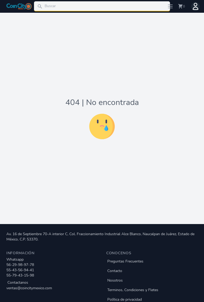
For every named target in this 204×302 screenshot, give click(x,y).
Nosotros (115, 280)
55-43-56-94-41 (20, 270)
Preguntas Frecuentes (125, 261)
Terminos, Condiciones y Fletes (132, 289)
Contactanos (52, 285)
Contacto (114, 270)
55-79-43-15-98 (20, 275)
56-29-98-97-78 (20, 264)
